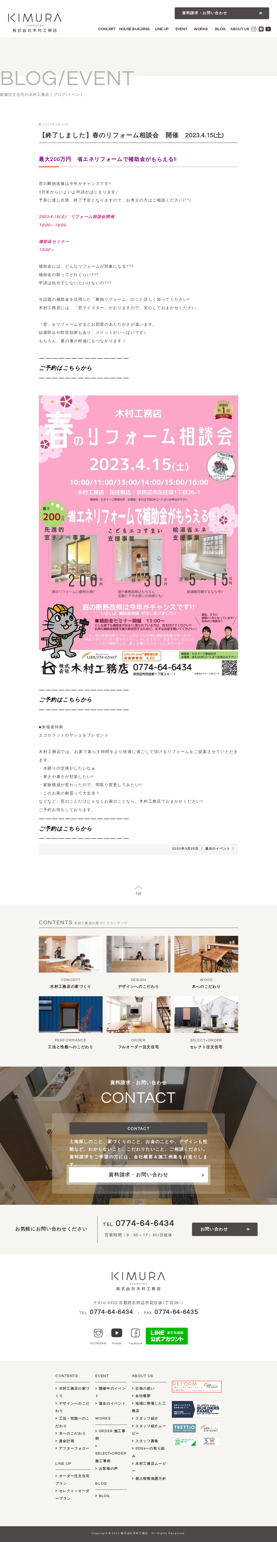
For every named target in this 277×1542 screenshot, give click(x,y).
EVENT (181, 29)
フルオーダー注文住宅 (138, 1047)
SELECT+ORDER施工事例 (110, 1453)
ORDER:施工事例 (110, 1435)
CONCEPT (107, 29)
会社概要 (141, 1396)
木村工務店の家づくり (70, 987)
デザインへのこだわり (138, 987)
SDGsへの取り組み (148, 1452)
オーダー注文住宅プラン (72, 1480)
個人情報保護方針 (149, 1479)
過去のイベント (217, 848)
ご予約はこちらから (65, 368)
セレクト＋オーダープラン (72, 1495)
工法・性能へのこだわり (72, 1422)
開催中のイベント (110, 1392)
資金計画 (64, 1441)
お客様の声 (106, 1469)
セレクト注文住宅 (206, 1047)
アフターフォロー (72, 1448)
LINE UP (162, 29)
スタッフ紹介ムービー (149, 1430)
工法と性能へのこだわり (70, 1047)
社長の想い (143, 1388)
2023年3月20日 (185, 848)
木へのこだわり (206, 987)
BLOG (220, 29)
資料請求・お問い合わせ (204, 13)
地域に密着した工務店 (149, 1407)
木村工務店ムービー (149, 1467)
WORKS (200, 29)
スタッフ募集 (145, 1441)
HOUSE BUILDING (134, 29)
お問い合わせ (214, 1229)
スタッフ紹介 (145, 1418)
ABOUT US (239, 29)
